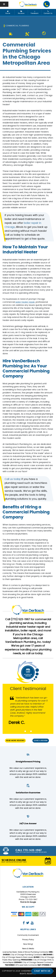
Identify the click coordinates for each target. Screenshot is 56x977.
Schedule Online (28, 672)
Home (7, 12)
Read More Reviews (15, 740)
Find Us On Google (28, 902)
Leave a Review (41, 740)
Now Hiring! (28, 944)
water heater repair (25, 302)
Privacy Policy (28, 939)
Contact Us (48, 12)
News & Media (28, 948)
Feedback (34, 12)
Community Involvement (28, 935)
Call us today (13, 479)
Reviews (21, 12)
